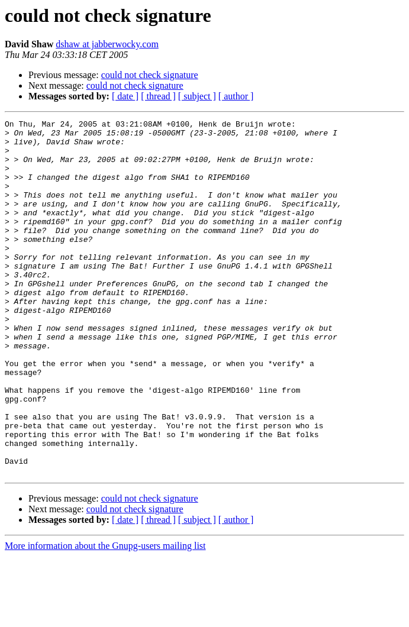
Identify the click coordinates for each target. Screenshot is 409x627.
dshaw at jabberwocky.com (107, 44)
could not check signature (149, 75)
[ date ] (125, 96)
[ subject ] (197, 96)
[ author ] (236, 96)
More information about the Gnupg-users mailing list (105, 617)
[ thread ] (158, 96)
